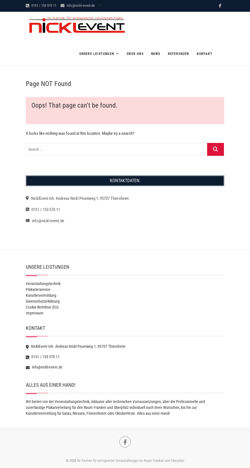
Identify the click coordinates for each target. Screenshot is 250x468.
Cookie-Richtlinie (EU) (42, 307)
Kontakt (204, 54)
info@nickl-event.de (78, 5)
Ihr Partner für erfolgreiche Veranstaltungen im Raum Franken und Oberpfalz (130, 460)
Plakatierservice (38, 289)
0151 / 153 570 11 (41, 5)
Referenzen (178, 54)
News (155, 54)
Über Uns (135, 54)
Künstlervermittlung (41, 295)
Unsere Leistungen (96, 54)
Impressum (34, 313)
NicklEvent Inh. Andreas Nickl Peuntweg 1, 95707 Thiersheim (77, 198)
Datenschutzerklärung (43, 301)
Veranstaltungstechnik (43, 283)
